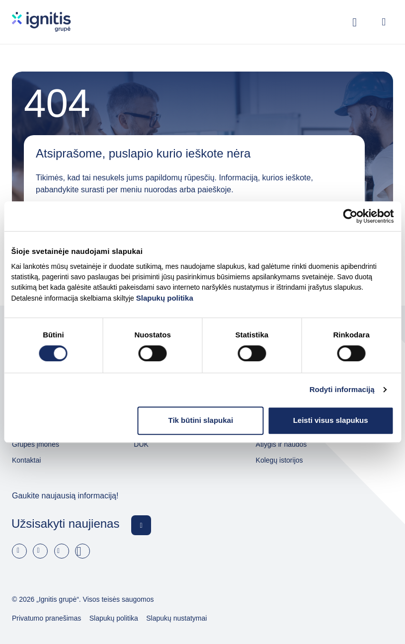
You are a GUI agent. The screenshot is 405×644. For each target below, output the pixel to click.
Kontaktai (26, 460)
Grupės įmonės (35, 444)
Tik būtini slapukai (201, 420)
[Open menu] (384, 22)
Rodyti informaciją (342, 389)
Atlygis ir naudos (281, 444)
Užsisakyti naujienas (65, 523)
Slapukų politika (164, 298)
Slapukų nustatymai (176, 618)
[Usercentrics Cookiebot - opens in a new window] (350, 216)
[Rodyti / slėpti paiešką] (355, 22)
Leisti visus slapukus (330, 420)
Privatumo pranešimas (46, 618)
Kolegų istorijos (279, 460)
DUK (141, 444)
